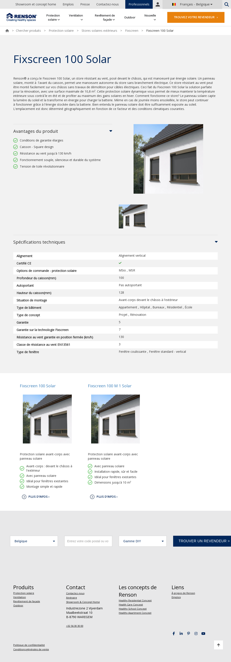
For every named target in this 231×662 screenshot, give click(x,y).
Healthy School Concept (133, 608)
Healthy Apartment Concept (135, 612)
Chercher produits (28, 30)
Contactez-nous (107, 4)
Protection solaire (53, 17)
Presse (85, 4)
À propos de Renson (183, 593)
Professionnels (139, 4)
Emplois (68, 4)
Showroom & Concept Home (83, 602)
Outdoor (129, 17)
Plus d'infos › (38, 497)
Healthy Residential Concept (135, 600)
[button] (34, 541)
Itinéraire (71, 597)
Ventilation (76, 17)
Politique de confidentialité (29, 645)
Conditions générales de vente (31, 649)
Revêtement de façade (105, 17)
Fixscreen (131, 30)
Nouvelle (150, 17)
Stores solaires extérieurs (99, 30)
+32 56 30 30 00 (74, 625)
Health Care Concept (131, 604)
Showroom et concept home (35, 4)
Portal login (158, 4)
